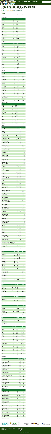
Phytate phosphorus (4, 47)
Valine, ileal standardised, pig (5, 369)
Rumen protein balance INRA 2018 (5, 134)
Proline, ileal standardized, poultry (5, 418)
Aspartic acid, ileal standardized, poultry (6, 412)
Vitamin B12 (3, 115)
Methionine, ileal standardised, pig (5, 362)
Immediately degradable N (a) (5, 197)
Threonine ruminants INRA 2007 (5, 214)
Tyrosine (2, 342)
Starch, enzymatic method (4, 35)
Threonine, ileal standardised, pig (5, 361)
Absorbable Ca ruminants (4, 211)
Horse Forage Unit (3, 300)
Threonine (3, 329)
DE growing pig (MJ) (4, 261)
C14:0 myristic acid (3, 76)
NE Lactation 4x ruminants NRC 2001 (5, 238)
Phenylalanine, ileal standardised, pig (5, 372)
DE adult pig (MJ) (3, 265)
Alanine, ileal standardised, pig (5, 379)
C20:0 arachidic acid (4, 87)
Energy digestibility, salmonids (5, 321)
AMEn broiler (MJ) (3, 290)
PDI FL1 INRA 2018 (3, 169)
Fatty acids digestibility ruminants (5, 208)
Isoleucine (3, 336)
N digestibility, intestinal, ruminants (5, 193)
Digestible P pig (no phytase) (5, 279)
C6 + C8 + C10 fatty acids (4, 73)
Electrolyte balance (4, 57)
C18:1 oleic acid (3, 82)
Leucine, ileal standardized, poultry (5, 402)
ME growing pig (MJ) (4, 262)
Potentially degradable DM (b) (5, 205)
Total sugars (3, 37)
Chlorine (2, 53)
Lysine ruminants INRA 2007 (4, 212)
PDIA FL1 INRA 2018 (4, 167)
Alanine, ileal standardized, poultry (5, 411)
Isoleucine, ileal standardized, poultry (5, 399)
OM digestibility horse (4, 297)
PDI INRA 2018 (3, 132)
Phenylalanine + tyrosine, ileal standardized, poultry (7, 406)
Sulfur (2, 54)
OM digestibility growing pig (5, 272)
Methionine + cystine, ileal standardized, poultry (7, 397)
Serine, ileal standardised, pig (5, 385)
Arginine (2, 346)
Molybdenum (3, 67)
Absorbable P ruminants (4, 210)
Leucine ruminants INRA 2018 (5, 159)
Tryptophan (3, 335)
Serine (2, 353)
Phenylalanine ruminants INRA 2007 (5, 221)
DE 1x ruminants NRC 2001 (4, 235)
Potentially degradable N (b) (5, 198)
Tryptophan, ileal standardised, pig (5, 366)
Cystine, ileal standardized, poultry (5, 395)
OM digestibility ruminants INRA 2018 (5, 145)
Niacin (2, 116)
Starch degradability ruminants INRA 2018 (6, 149)
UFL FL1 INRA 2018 (3, 165)
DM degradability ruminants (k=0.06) (5, 203)
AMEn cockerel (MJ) (4, 288)
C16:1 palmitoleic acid (4, 79)
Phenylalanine (3, 340)
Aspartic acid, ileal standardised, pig (5, 380)
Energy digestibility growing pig (5, 269)
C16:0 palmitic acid (4, 77)
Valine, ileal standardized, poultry (5, 401)
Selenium (3, 64)
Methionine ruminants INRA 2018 (5, 155)
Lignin (2, 31)
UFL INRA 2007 (3, 179)
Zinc (2, 60)
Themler (29, 432)
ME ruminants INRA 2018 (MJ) (5, 141)
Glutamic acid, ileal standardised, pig (5, 382)
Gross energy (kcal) (4, 38)
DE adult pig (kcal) (3, 257)
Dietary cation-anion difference (5, 56)
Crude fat (3, 24)
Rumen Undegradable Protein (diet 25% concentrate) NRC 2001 (8, 242)
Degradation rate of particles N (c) (5, 200)
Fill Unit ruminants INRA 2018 (5, 135)
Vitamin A (3, 105)
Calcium (2, 44)
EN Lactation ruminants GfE (4, 245)
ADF (2, 30)
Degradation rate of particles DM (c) (5, 207)
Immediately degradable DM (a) (5, 204)
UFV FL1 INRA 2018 (3, 166)
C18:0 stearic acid (3, 80)
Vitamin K (3, 109)
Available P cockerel (4, 291)
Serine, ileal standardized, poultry (5, 416)
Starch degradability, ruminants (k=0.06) (6, 201)
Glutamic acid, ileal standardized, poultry (6, 413)
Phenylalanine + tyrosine (4, 343)
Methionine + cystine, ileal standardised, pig (6, 365)
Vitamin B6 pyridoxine (4, 113)
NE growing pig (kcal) (4, 255)
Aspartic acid (3, 349)
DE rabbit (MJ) (3, 309)
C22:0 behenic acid (3, 93)
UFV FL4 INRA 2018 (3, 173)
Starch (2, 34)
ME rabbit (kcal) (3, 308)
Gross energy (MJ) (3, 40)
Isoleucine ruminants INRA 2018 (5, 156)
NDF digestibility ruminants (4, 194)
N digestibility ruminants (4, 191)
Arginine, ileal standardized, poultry (5, 409)
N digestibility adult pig (4, 276)
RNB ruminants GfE (4, 248)
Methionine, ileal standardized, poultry (6, 394)
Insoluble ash (3, 27)
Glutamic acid (3, 350)
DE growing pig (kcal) (4, 252)
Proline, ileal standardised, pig (5, 386)
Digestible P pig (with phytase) (5, 281)
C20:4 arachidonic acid (4, 90)
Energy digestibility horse (4, 299)
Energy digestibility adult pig (5, 271)
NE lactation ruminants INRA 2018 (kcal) (6, 138)
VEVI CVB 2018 (3, 226)
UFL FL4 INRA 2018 (3, 172)
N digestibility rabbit (4, 314)
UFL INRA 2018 (3, 128)
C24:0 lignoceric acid (4, 99)
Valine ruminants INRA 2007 (4, 218)
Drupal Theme (23, 432)
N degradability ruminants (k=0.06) (5, 196)
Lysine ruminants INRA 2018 (4, 152)
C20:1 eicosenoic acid (4, 89)
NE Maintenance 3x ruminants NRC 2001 (6, 239)
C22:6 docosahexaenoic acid (4, 97)
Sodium (2, 51)
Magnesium (3, 49)
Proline (2, 354)
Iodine (2, 68)
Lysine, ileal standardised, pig (5, 359)
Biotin (2, 120)
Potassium (3, 50)
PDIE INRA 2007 (3, 184)
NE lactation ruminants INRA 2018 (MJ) (6, 142)
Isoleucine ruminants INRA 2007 (5, 217)
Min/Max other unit (23, 15)
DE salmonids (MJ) (3, 320)
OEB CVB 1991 (3, 229)
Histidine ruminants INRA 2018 (5, 162)
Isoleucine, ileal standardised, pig (5, 368)
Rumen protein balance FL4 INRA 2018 (5, 177)
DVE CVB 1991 (3, 228)
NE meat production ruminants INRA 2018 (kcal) (6, 139)
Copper (2, 61)
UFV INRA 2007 (3, 180)
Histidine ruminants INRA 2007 (5, 222)
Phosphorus (3, 46)
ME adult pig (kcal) (4, 258)
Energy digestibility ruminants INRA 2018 (6, 146)
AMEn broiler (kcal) (4, 287)
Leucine (2, 339)
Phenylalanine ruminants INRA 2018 (5, 160)
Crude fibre (3, 23)
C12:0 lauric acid (3, 75)
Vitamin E (3, 108)
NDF (2, 28)
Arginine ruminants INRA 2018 (5, 163)
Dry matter (3, 20)
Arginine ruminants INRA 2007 (5, 224)
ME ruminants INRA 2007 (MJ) (5, 187)
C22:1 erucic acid (3, 94)
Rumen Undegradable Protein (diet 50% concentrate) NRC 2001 (8, 243)
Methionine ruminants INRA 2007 (5, 215)
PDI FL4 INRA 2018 (3, 176)
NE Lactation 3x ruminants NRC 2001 (5, 236)
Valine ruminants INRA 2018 (4, 158)
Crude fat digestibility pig (4, 278)
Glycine (2, 352)
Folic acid (3, 119)
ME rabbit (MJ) (3, 311)
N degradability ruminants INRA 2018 (5, 148)
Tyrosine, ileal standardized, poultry (5, 405)
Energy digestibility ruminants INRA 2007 (6, 190)
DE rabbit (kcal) (3, 307)
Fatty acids (3, 100)
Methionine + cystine (4, 333)
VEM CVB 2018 (3, 225)
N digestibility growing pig (4, 275)
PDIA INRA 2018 (3, 131)
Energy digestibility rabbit (4, 312)
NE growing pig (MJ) (4, 264)
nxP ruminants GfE (3, 246)
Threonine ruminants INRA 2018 (5, 153)
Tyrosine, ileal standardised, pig (5, 373)
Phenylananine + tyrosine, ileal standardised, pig (7, 375)
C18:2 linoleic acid (3, 83)
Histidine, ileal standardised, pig (5, 376)
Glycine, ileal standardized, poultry (5, 415)
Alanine (2, 347)
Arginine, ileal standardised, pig (5, 378)
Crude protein (3, 21)
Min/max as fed (13, 15)
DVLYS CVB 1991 (3, 231)
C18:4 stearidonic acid (4, 86)
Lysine (2, 328)
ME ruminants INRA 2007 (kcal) (5, 186)
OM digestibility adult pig (4, 274)
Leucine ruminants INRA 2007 (5, 219)
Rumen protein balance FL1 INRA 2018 (5, 170)
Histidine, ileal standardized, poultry (5, 408)
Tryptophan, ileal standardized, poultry (6, 398)
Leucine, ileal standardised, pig (5, 371)
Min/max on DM (18, 15)
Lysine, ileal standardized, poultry (5, 391)
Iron (2, 63)
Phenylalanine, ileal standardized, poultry (6, 404)
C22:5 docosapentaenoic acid (5, 96)
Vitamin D (3, 106)
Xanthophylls (3, 123)
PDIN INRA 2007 (3, 183)
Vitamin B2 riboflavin (4, 112)
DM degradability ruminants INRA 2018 (6, 151)
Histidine (3, 345)
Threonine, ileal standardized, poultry (5, 392)
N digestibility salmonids (4, 323)
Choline (2, 122)
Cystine (2, 332)
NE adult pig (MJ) (3, 268)
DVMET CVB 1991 (3, 232)
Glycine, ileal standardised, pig (5, 383)
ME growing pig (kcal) (4, 254)
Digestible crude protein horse (5, 302)
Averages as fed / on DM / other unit (6, 15)
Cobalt (2, 66)
